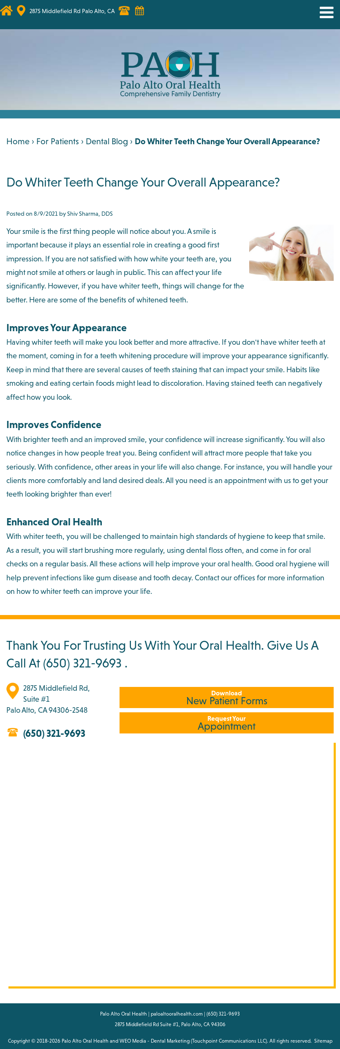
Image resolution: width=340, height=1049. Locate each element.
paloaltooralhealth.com (177, 1014)
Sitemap (323, 1041)
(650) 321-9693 (82, 663)
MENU (320, 12)
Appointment (227, 723)
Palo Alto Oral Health (85, 1041)
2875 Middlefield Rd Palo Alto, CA (72, 11)
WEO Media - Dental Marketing (155, 1041)
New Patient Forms (227, 697)
